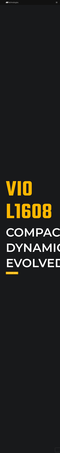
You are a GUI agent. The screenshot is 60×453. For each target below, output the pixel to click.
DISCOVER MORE (12, 273)
